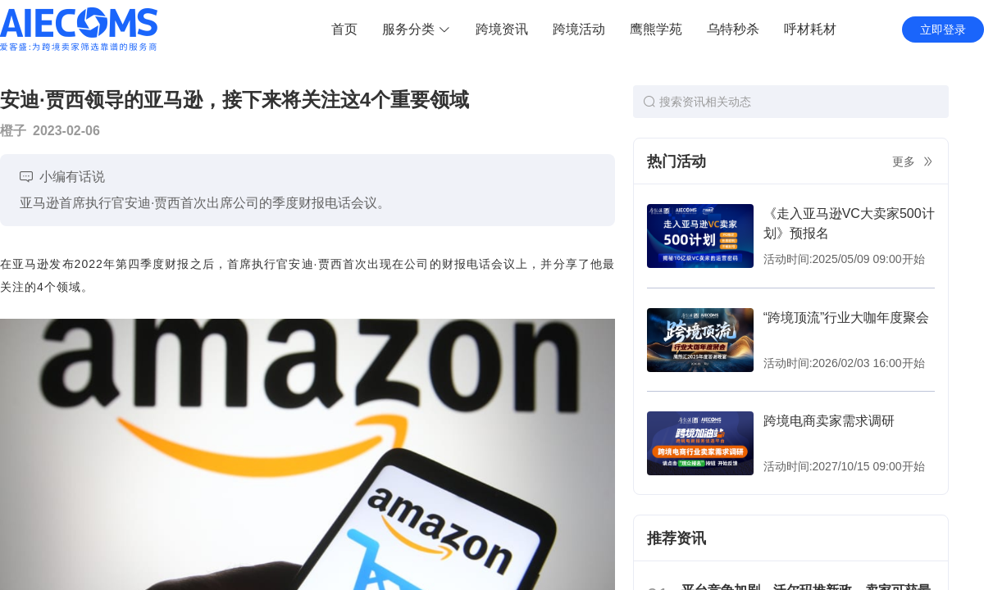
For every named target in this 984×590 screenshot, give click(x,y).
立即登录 (943, 29)
